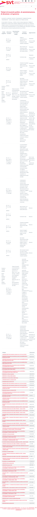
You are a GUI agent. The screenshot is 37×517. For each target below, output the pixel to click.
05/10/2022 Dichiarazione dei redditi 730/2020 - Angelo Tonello (14, 415)
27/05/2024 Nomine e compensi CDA (9, 380)
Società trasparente (15, 2)
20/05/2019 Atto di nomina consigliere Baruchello (11, 503)
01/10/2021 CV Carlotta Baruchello (9, 466)
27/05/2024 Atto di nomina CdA (8, 382)
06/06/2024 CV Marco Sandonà (8, 374)
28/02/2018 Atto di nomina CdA (8, 508)
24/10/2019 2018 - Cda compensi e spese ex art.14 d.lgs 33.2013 (15, 492)
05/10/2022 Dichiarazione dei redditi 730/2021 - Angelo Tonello (14, 410)
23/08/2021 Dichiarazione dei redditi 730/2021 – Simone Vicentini (15, 426)
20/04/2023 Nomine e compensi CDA (9, 390)
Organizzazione (20, 2)
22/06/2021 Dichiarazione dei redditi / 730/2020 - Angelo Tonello (14, 447)
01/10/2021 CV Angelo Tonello (8, 455)
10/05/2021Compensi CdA (7, 469)
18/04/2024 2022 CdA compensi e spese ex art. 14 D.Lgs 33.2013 (15, 385)
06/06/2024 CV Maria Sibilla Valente (9, 376)
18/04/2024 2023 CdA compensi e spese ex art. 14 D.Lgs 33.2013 (15, 384)
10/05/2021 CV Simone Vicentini (8, 436)
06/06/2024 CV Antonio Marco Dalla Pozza (10, 378)
